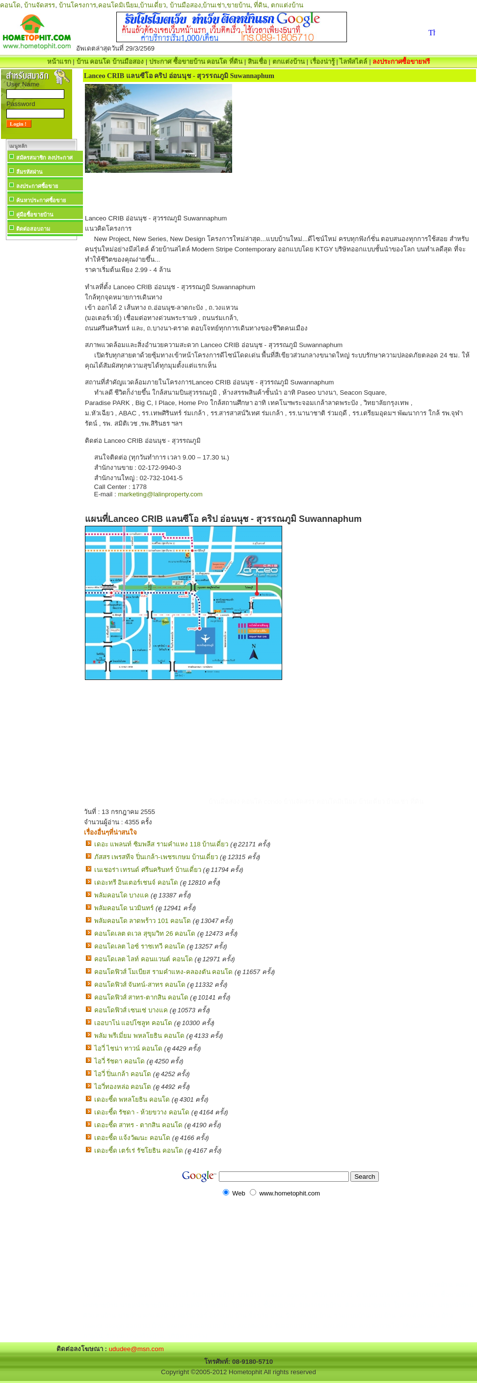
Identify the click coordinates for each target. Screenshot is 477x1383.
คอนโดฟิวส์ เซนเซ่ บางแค (131, 1010)
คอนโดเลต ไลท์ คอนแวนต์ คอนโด (143, 959)
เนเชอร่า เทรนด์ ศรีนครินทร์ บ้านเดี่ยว (147, 869)
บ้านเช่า (214, 5)
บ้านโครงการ (77, 5)
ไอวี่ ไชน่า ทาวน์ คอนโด (128, 1048)
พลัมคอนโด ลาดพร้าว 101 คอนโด (142, 920)
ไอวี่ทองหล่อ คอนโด (123, 1086)
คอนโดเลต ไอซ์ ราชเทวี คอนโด (139, 946)
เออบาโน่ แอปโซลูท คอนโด (133, 1023)
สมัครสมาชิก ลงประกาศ (44, 158)
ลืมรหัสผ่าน (29, 172)
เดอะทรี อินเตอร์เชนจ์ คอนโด (136, 882)
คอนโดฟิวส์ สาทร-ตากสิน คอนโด (141, 997)
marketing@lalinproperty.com (160, 494)
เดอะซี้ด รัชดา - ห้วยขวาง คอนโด (141, 1112)
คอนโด (10, 5)
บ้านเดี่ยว (153, 5)
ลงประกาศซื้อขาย (37, 186)
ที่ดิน (260, 5)
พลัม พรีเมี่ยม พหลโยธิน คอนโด (139, 1035)
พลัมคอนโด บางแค (121, 895)
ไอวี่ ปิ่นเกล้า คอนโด (122, 1074)
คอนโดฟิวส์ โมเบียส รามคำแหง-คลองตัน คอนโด (163, 972)
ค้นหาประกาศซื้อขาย (41, 200)
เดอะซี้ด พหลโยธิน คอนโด (132, 1099)
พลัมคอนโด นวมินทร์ (124, 908)
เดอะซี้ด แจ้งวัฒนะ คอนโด (132, 1137)
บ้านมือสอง (185, 5)
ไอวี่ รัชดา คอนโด (119, 1061)
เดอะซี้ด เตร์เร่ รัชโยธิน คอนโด (138, 1150)
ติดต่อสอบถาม (33, 229)
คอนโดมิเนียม (118, 5)
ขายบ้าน (238, 5)
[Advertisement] (41, 390)
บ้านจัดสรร (39, 5)
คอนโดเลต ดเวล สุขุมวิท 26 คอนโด (145, 933)
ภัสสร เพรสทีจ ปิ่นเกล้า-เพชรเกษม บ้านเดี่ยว (156, 857)
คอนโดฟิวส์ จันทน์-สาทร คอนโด (140, 984)
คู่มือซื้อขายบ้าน (34, 214)
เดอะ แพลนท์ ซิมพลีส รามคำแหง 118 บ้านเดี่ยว (161, 844)
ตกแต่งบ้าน (287, 5)
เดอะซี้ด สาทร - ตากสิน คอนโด (138, 1125)
